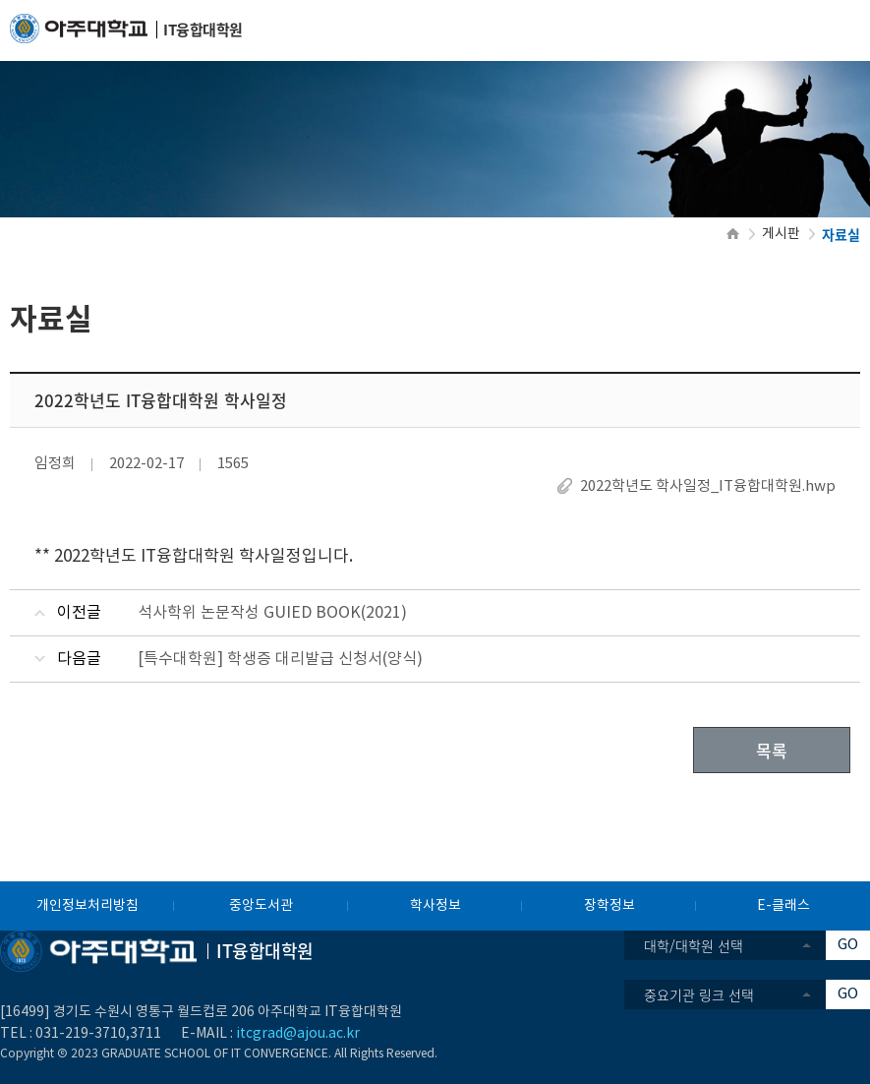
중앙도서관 (261, 906)
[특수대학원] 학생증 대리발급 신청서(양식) (280, 659)
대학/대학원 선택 (693, 945)
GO (848, 944)
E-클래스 (783, 906)
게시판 (781, 234)
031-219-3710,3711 (98, 1034)
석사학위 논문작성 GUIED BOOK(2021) (272, 613)
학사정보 (435, 906)
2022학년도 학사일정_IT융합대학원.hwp (708, 486)
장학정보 (609, 906)
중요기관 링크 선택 (699, 994)
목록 (771, 750)
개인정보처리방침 (87, 906)
